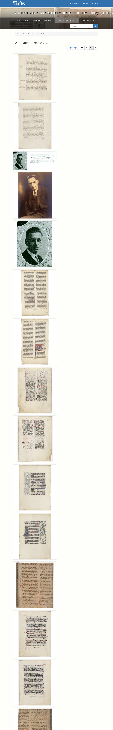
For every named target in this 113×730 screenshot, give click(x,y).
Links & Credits (88, 20)
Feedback (94, 3)
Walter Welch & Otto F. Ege (39, 20)
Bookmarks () (75, 3)
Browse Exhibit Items (67, 20)
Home (19, 20)
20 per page (73, 48)
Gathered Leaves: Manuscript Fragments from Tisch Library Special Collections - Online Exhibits (22, 4)
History (85, 3)
